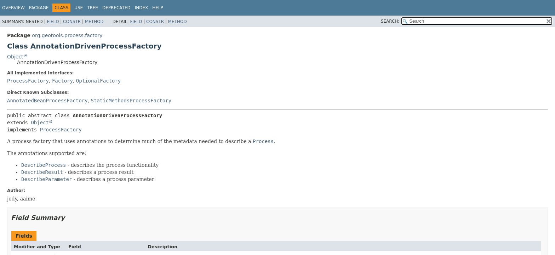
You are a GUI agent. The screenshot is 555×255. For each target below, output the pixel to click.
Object (15, 57)
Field (53, 21)
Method (94, 21)
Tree (92, 7)
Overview (13, 7)
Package (38, 7)
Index (141, 7)
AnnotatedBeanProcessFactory (47, 100)
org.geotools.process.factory (67, 35)
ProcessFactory (28, 81)
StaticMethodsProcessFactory (131, 100)
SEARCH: (390, 21)
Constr (72, 21)
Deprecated (116, 7)
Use (78, 7)
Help (157, 7)
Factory (62, 81)
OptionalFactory (98, 81)
